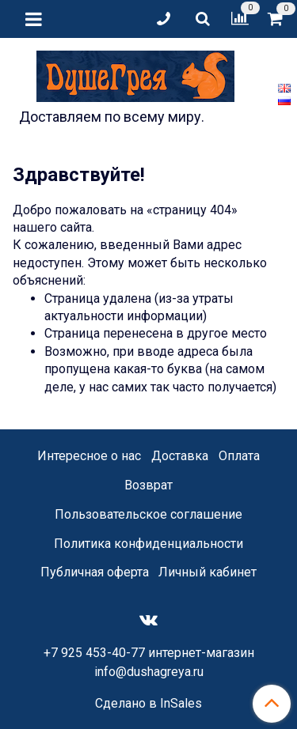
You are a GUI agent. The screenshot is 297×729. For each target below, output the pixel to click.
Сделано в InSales (148, 703)
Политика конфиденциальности (148, 543)
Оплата (239, 455)
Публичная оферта (94, 572)
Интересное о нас (89, 455)
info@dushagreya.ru (149, 671)
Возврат (148, 485)
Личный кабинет (207, 572)
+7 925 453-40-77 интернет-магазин (149, 652)
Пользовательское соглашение (148, 514)
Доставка (179, 455)
